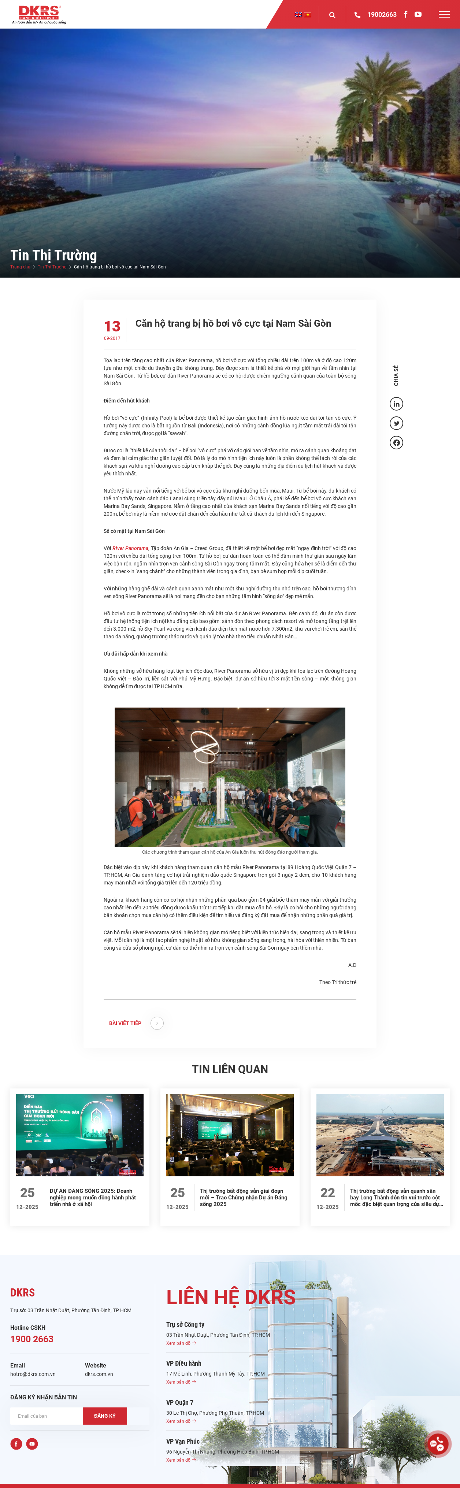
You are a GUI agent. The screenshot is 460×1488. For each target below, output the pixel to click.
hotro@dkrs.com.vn (33, 1374)
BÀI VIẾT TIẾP (136, 1023)
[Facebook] (396, 442)
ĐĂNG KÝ (105, 1416)
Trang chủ (20, 267)
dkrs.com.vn (99, 1374)
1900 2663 (31, 1339)
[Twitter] (396, 423)
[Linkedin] (396, 404)
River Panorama (130, 548)
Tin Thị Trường (52, 267)
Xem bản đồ (181, 1343)
